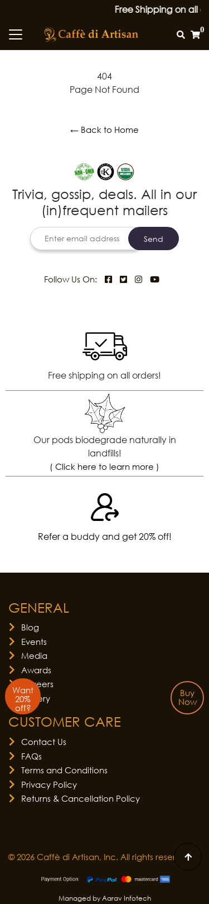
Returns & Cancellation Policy (80, 798)
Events (34, 642)
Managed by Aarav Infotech (105, 898)
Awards (36, 670)
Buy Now (187, 697)
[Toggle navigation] (15, 34)
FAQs (31, 756)
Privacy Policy (49, 784)
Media (34, 655)
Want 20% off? (22, 699)
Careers (37, 684)
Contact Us (43, 742)
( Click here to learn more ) (104, 466)
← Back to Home (104, 130)
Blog (30, 627)
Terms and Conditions (64, 770)
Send (153, 239)
